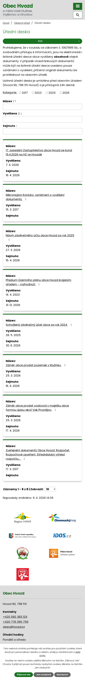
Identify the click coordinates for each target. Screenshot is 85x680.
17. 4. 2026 (13, 430)
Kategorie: (10, 92)
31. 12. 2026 (13, 305)
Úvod (6, 23)
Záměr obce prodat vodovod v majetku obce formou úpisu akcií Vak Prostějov (37, 408)
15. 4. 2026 (13, 260)
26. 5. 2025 (13, 335)
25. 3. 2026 (13, 375)
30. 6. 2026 (13, 345)
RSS (59, 41)
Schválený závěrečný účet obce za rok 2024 (39, 325)
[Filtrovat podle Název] (42, 107)
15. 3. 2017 (12, 209)
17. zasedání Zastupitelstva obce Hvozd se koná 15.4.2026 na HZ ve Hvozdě (39, 152)
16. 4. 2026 (13, 175)
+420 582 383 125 (15, 617)
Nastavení (62, 674)
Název (8, 101)
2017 (25, 93)
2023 (38, 93)
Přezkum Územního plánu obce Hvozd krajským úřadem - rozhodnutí (38, 282)
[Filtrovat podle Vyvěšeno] (42, 119)
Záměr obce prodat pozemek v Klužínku (36, 365)
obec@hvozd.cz (14, 627)
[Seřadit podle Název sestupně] (15, 102)
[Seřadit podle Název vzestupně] (15, 100)
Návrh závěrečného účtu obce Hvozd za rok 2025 (40, 237)
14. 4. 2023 (13, 295)
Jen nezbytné (43, 674)
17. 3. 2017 (12, 469)
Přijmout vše (23, 674)
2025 (52, 93)
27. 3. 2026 (13, 250)
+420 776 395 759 (15, 622)
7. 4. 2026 (12, 165)
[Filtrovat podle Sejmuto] (42, 131)
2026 (65, 93)
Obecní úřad (22, 23)
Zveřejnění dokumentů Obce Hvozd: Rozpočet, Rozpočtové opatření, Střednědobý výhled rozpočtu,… (38, 454)
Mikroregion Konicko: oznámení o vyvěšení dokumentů (35, 197)
